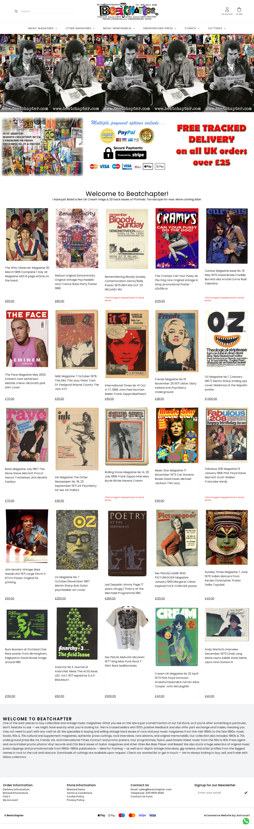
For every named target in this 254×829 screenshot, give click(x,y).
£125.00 (160, 301)
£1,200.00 (211, 399)
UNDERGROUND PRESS (159, 28)
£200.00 (60, 598)
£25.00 (59, 399)
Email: (151, 789)
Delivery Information (16, 789)
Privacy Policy (75, 800)
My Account (10, 800)
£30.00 (109, 399)
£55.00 (9, 598)
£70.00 (9, 399)
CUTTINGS (217, 28)
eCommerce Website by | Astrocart (227, 815)
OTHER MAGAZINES (80, 28)
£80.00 (59, 301)
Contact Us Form (142, 796)
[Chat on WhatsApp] (246, 821)
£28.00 (159, 399)
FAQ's (6, 796)
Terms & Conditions (79, 793)
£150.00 (10, 696)
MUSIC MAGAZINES (42, 28)
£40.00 (209, 598)
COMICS (192, 28)
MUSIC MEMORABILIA (119, 28)
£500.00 (110, 696)
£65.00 (9, 301)
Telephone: (147, 793)
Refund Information (15, 793)
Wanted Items (76, 789)
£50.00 (159, 501)
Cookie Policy (75, 796)
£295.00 (110, 598)
